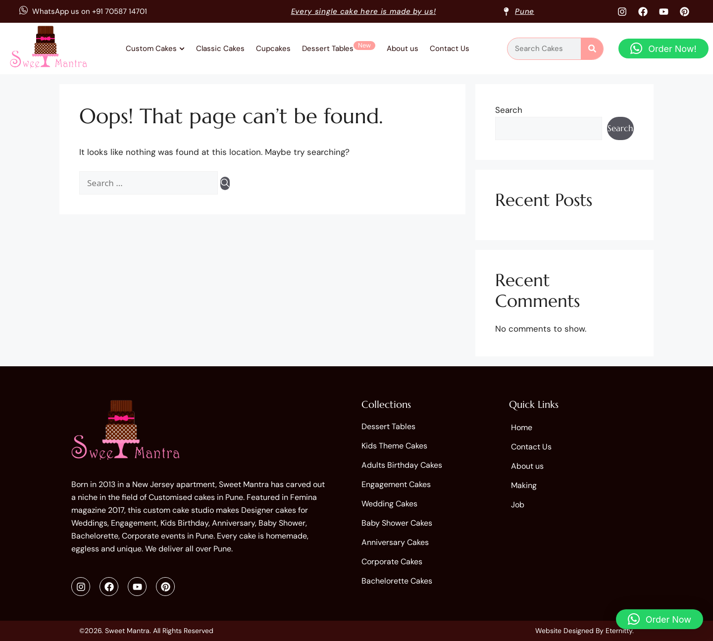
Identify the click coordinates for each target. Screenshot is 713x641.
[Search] (592, 48)
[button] (663, 48)
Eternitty (619, 630)
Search (508, 109)
